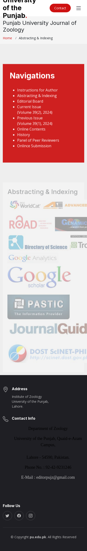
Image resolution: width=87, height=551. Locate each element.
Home (7, 38)
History (23, 140)
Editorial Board (30, 106)
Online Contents (31, 134)
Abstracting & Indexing (37, 101)
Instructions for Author (37, 95)
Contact (60, 8)
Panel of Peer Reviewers (38, 145)
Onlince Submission (34, 151)
